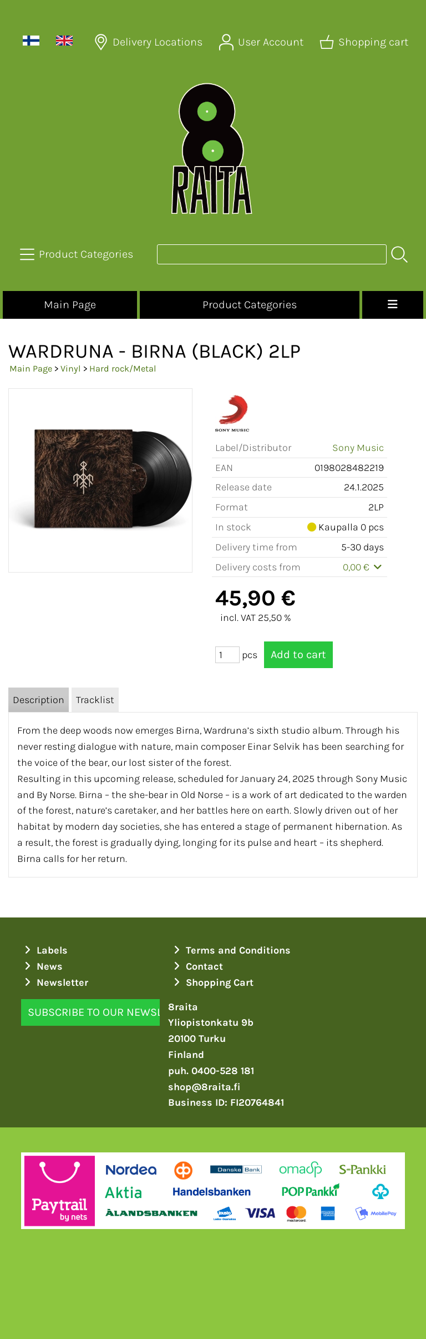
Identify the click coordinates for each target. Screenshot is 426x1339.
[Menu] (392, 305)
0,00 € (363, 567)
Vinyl (70, 368)
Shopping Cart (211, 982)
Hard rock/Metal (122, 368)
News (42, 966)
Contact (196, 966)
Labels (44, 950)
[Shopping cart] (365, 42)
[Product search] (272, 254)
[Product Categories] (77, 254)
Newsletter (54, 982)
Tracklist (95, 700)
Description (38, 700)
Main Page (70, 304)
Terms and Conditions (230, 950)
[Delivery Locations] (149, 42)
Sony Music (358, 448)
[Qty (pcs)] (227, 654)
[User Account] (262, 42)
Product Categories (249, 304)
